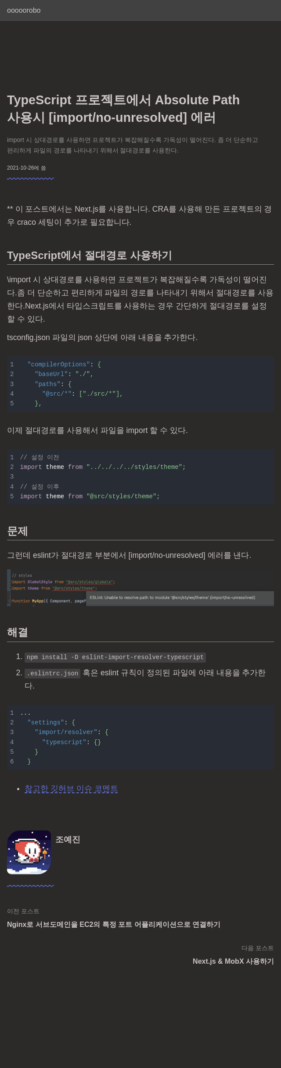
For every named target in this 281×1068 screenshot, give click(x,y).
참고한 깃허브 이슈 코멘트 (71, 788)
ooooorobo (24, 10)
